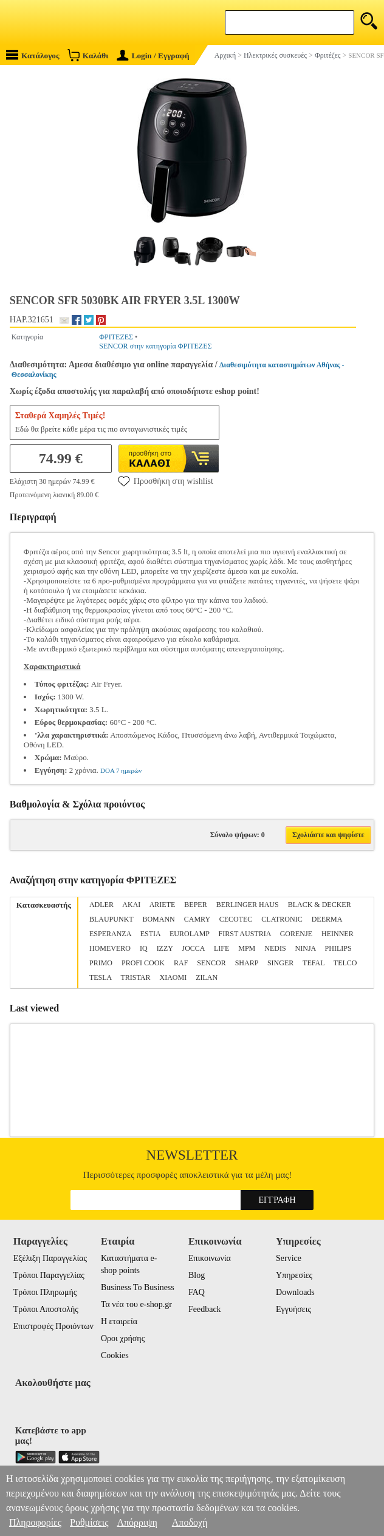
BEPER (195, 904)
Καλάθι (87, 55)
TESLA (100, 977)
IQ (144, 948)
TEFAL (313, 963)
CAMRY (197, 919)
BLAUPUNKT (111, 919)
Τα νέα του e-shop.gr (136, 1304)
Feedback (204, 1309)
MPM (246, 948)
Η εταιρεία (119, 1321)
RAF (181, 963)
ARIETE (162, 904)
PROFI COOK (143, 963)
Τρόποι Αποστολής (45, 1309)
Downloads (295, 1292)
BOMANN (158, 919)
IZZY (165, 948)
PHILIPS (338, 948)
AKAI (131, 904)
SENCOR (211, 963)
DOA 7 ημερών (121, 770)
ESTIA (150, 933)
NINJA (305, 948)
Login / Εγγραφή (153, 55)
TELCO (345, 963)
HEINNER (337, 933)
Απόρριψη (137, 1522)
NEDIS (275, 948)
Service (288, 1258)
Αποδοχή (190, 1522)
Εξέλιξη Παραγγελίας (50, 1258)
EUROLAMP (190, 933)
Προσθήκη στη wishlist (165, 480)
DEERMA (327, 919)
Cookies (115, 1355)
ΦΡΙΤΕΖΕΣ (116, 337)
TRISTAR (135, 977)
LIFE (221, 948)
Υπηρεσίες (294, 1275)
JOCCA (193, 948)
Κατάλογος (33, 55)
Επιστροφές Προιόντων (53, 1326)
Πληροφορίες (35, 1522)
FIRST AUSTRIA (245, 933)
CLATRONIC (281, 919)
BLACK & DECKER (319, 904)
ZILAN (207, 977)
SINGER (280, 963)
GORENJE (296, 933)
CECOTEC (236, 919)
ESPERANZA (110, 933)
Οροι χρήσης (123, 1338)
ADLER (101, 904)
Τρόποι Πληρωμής (45, 1292)
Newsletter (192, 1155)
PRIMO (100, 963)
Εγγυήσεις (293, 1309)
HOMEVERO (110, 948)
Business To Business (137, 1287)
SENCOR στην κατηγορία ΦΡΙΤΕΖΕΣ (155, 346)
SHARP (246, 963)
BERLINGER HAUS (247, 904)
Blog (196, 1275)
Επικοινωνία (209, 1258)
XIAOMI (173, 977)
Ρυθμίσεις (89, 1522)
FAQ (196, 1292)
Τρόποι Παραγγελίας (48, 1275)
